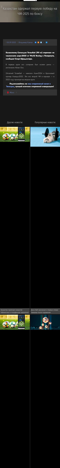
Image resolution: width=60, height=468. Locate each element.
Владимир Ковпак (26, 42)
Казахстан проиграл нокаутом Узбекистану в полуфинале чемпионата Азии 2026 (15, 311)
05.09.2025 (11, 42)
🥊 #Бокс (10, 92)
